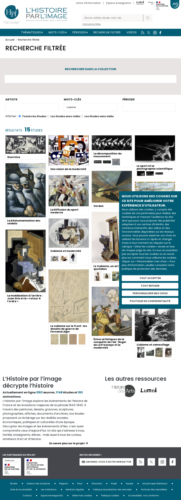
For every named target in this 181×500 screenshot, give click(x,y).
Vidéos (131, 32)
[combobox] (32, 107)
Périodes (79, 32)
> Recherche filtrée (91, 24)
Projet (114, 483)
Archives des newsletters (154, 489)
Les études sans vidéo (99, 116)
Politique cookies (110, 495)
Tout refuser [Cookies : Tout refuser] (150, 285)
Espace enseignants (118, 3)
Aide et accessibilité (21, 489)
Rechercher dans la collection (90, 69)
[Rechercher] (112, 17)
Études (13, 483)
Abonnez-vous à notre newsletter (106, 461)
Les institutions (49, 489)
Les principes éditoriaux (154, 483)
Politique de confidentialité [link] (150, 301)
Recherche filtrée (107, 32)
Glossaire (97, 483)
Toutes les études (34, 116)
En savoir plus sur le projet (67, 443)
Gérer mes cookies (82, 495)
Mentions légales (75, 489)
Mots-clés (56, 32)
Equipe (129, 483)
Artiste (11, 99)
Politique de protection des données (112, 489)
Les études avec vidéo (65, 116)
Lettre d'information (88, 3)
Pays (79, 483)
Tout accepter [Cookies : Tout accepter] (150, 278)
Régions (63, 483)
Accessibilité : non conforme (143, 495)
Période (128, 99)
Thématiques (31, 32)
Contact (27, 495)
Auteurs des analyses (38, 483)
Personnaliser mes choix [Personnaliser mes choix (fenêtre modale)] (150, 293)
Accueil (9, 39)
